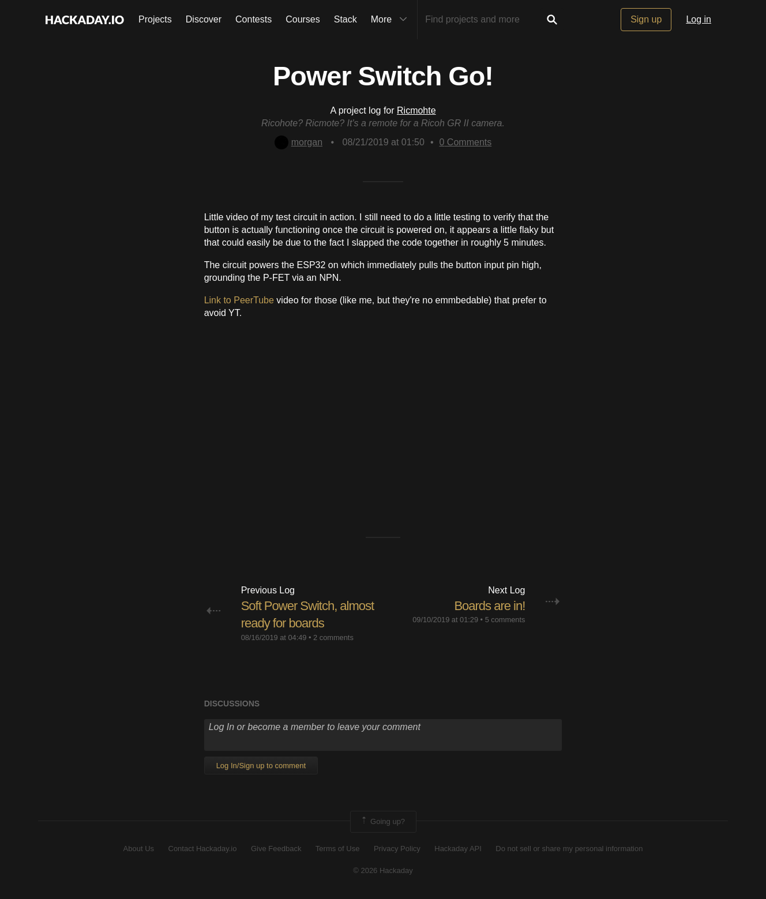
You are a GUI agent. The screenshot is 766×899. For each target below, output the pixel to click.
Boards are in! (489, 606)
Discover (203, 19)
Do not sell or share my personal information (569, 848)
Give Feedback (276, 848)
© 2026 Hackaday (383, 870)
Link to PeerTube (239, 300)
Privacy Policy (397, 848)
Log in (698, 19)
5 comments (505, 619)
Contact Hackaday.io (202, 848)
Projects (155, 19)
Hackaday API (458, 848)
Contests (253, 19)
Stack (345, 19)
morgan (298, 142)
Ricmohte (416, 110)
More (391, 20)
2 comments (333, 637)
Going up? (382, 821)
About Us (138, 848)
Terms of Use (338, 848)
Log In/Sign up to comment (261, 765)
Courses (303, 19)
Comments (466, 142)
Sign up (646, 19)
